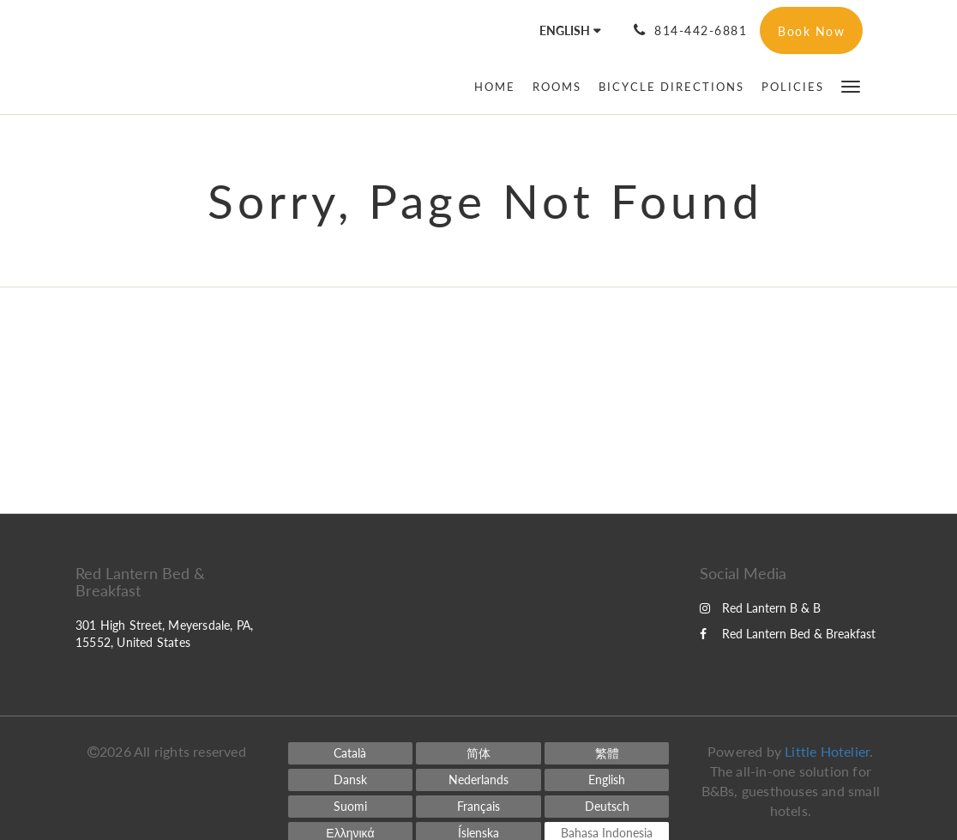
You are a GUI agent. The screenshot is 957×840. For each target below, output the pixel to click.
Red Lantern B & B (760, 608)
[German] (607, 806)
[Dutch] (478, 780)
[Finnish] (350, 806)
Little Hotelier (827, 751)
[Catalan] (350, 753)
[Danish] (350, 780)
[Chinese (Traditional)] (607, 753)
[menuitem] (499, 86)
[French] (478, 806)
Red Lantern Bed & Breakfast (788, 633)
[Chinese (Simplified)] (478, 753)
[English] (607, 780)
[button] (851, 85)
